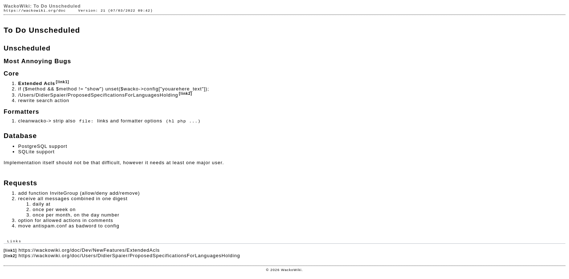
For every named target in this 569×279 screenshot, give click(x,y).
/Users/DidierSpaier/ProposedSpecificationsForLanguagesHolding (98, 95)
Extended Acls (36, 83)
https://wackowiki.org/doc (35, 11)
